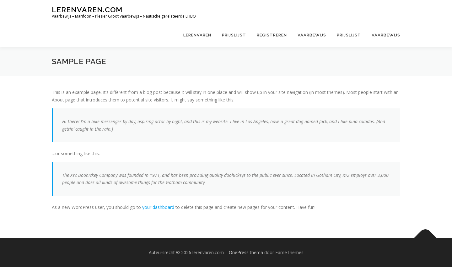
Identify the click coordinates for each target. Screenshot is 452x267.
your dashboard (158, 207)
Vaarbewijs (312, 35)
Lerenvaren (197, 35)
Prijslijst (234, 35)
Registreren (272, 35)
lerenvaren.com (87, 9)
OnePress (239, 252)
